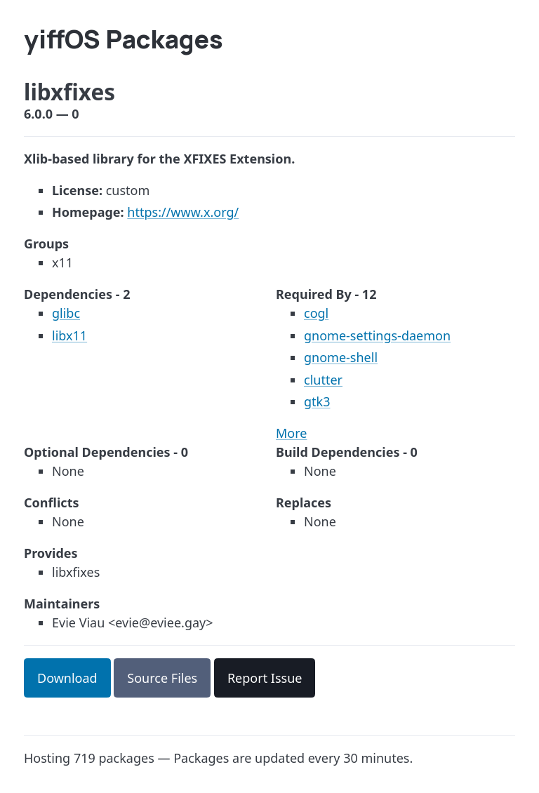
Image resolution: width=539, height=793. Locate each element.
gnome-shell (341, 357)
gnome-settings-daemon (377, 335)
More (291, 433)
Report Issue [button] (264, 677)
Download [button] (67, 677)
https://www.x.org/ (183, 212)
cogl (316, 313)
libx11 (69, 335)
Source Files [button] (162, 677)
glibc (66, 313)
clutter (323, 379)
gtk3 (317, 401)
